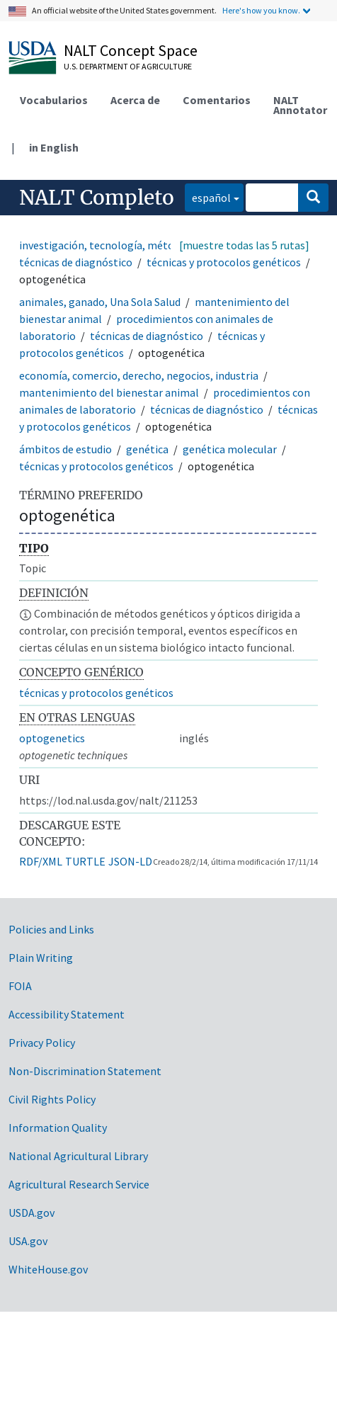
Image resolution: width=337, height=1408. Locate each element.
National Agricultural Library (78, 1156)
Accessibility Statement (66, 1014)
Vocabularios (54, 100)
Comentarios (217, 100)
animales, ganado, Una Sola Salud (100, 302)
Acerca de (135, 100)
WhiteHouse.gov (48, 1269)
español (208, 196)
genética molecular (230, 449)
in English (54, 147)
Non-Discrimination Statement (84, 1071)
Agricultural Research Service (78, 1184)
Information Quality (57, 1127)
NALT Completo (96, 197)
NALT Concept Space (131, 50)
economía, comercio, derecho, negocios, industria (138, 375)
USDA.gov (31, 1212)
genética (147, 449)
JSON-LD (130, 861)
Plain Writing (40, 957)
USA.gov (27, 1241)
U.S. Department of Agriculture (128, 66)
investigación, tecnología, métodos (105, 245)
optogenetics (52, 738)
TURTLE (85, 861)
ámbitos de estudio (65, 449)
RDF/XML (40, 861)
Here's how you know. (261, 10)
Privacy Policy (41, 1042)
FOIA (20, 986)
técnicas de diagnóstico (75, 262)
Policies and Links (51, 929)
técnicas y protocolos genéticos (224, 262)
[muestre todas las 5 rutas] (244, 245)
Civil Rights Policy (52, 1099)
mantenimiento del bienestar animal (109, 392)
